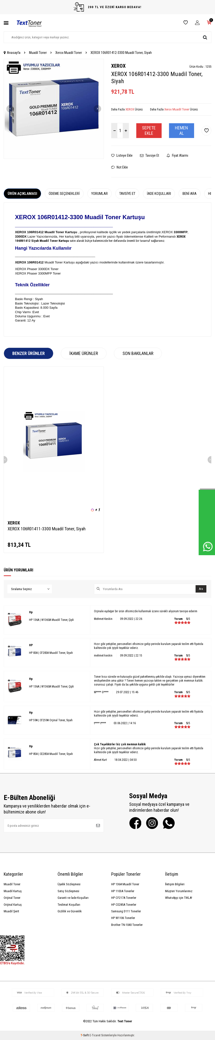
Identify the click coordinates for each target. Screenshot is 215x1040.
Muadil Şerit (11, 911)
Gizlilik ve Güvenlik (70, 911)
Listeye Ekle (122, 155)
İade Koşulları (159, 193)
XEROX (118, 66)
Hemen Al (181, 130)
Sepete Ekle (149, 130)
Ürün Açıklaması (22, 193)
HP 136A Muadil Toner (125, 884)
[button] (10, 108)
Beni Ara (190, 193)
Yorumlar (99, 193)
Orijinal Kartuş (13, 904)
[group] (54, 109)
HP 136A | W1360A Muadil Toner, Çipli (51, 620)
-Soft (85, 1035)
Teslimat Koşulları (69, 904)
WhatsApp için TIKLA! (178, 898)
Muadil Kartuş (13, 891)
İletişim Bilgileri (174, 884)
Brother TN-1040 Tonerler (127, 925)
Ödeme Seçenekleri (64, 193)
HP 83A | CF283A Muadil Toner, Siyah (51, 653)
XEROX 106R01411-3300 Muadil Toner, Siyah (47, 528)
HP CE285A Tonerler (123, 904)
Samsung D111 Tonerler (126, 911)
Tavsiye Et (149, 155)
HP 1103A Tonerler (122, 891)
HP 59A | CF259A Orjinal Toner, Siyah (51, 720)
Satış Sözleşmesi (68, 891)
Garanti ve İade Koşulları (73, 898)
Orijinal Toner (12, 898)
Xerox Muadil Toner (68, 53)
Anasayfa (12, 53)
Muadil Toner (38, 53)
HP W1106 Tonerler (123, 918)
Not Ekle (119, 167)
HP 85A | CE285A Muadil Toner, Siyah (51, 754)
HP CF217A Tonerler (123, 898)
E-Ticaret (95, 1035)
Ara (200, 589)
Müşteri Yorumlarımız (178, 891)
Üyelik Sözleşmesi (69, 884)
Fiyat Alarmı (177, 155)
